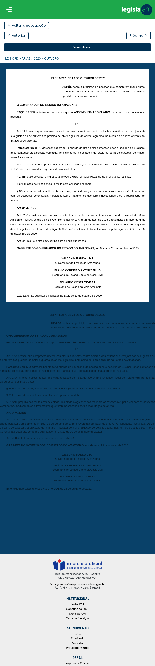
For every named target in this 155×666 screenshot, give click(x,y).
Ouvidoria (77, 638)
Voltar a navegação (26, 25)
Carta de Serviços (77, 618)
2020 (37, 58)
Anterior (16, 35)
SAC (78, 634)
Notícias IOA (77, 613)
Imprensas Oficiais (77, 663)
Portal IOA (77, 604)
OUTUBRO (51, 58)
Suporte (77, 643)
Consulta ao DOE (77, 609)
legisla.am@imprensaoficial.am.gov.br (77, 584)
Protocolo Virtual (77, 648)
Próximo (139, 35)
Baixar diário (81, 47)
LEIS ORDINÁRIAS (17, 58)
